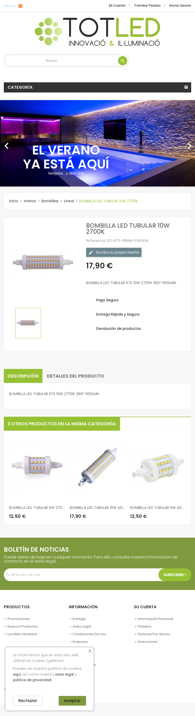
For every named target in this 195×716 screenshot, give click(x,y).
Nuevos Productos (23, 626)
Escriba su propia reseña (113, 252)
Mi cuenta (117, 5)
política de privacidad (32, 679)
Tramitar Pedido (147, 5)
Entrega (79, 618)
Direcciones (147, 641)
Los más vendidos (22, 634)
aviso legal (64, 674)
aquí (17, 674)
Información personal (155, 618)
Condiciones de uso (89, 634)
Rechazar (27, 701)
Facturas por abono (154, 634)
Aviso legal (82, 626)
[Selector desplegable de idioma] (31, 6)
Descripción (23, 376)
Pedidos (144, 626)
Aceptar (72, 701)
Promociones (19, 618)
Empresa (80, 641)
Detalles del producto (75, 376)
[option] (97, 143)
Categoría (20, 87)
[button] (14, 143)
